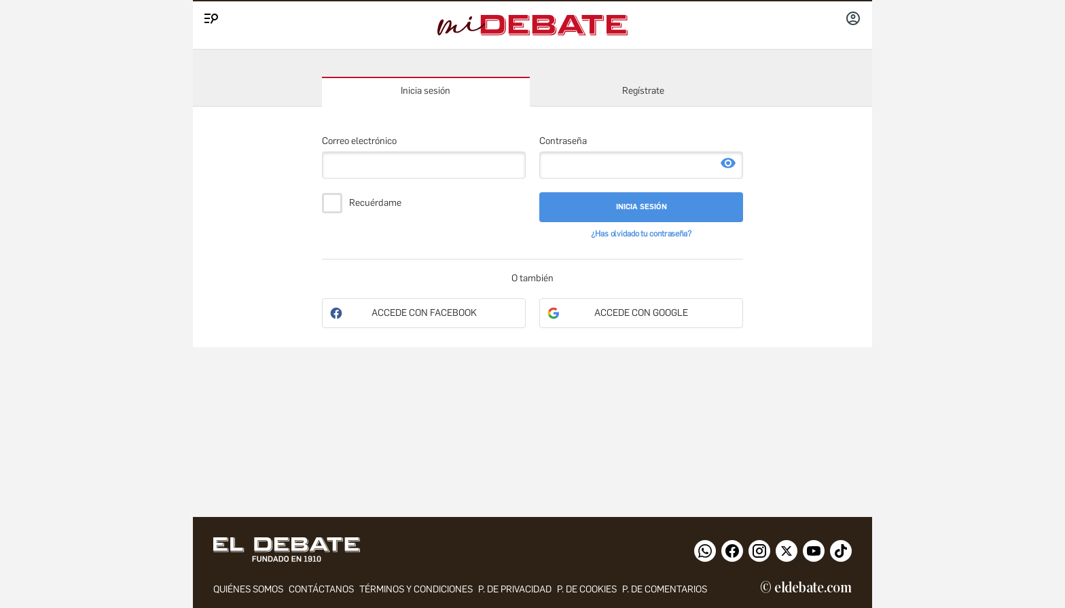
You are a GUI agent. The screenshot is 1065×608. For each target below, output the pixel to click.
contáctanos (321, 589)
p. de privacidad (515, 589)
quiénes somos (248, 589)
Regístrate (643, 90)
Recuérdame (375, 203)
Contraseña (563, 141)
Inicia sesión (425, 90)
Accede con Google (641, 313)
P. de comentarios (664, 589)
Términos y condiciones (416, 589)
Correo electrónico (359, 141)
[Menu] (209, 15)
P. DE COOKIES (587, 589)
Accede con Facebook (424, 313)
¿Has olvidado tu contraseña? (641, 233)
